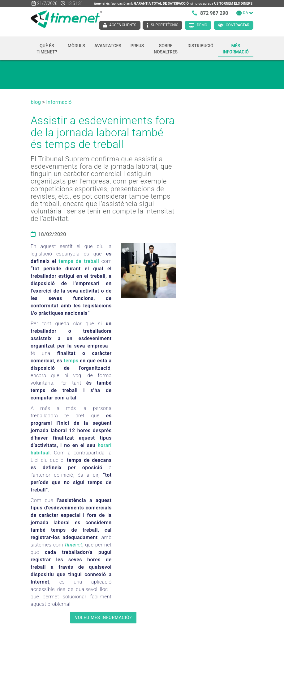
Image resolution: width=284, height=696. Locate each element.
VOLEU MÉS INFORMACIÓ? (103, 617)
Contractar (237, 25)
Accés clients (122, 25)
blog (36, 102)
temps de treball (79, 261)
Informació (58, 102)
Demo (202, 25)
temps (71, 361)
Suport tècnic (164, 25)
